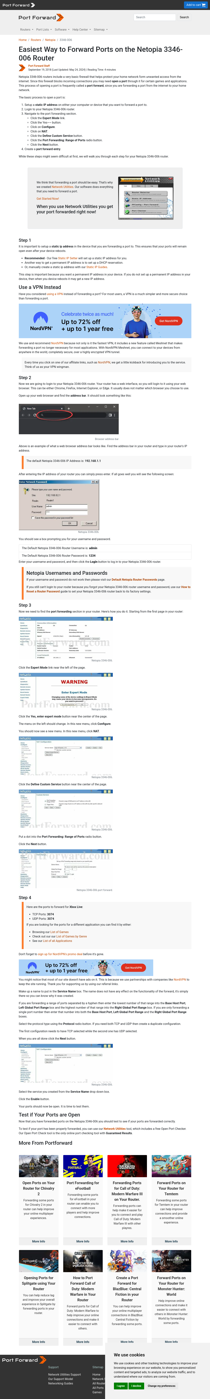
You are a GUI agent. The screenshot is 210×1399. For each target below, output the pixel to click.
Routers (36, 40)
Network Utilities (62, 187)
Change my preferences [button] (161, 1385)
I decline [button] (136, 1385)
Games (97, 1392)
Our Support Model (60, 1379)
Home (23, 40)
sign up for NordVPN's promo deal (60, 954)
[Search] (155, 17)
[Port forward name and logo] (18, 4)
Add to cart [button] (195, 5)
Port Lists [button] (43, 29)
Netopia (50, 40)
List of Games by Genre (71, 936)
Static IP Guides (96, 267)
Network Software (104, 1379)
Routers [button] (25, 29)
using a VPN (55, 294)
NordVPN (57, 343)
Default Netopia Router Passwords (134, 579)
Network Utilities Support (64, 1374)
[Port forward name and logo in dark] (41, 17)
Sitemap (97, 1367)
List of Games (59, 932)
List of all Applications (57, 941)
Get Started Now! (48, 198)
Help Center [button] (80, 29)
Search (184, 17)
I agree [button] (121, 1385)
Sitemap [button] (99, 29)
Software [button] (61, 29)
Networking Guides (60, 1383)
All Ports (98, 1388)
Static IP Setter (68, 258)
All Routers (99, 1383)
